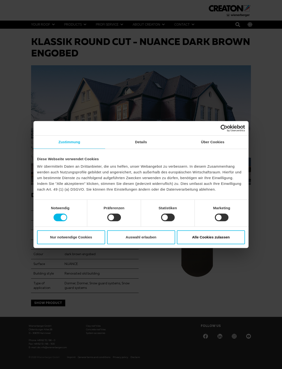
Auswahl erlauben (141, 237)
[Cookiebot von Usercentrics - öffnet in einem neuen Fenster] (224, 128)
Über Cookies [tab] (212, 142)
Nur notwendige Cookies (71, 237)
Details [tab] (141, 142)
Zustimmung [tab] (69, 142)
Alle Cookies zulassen (211, 237)
